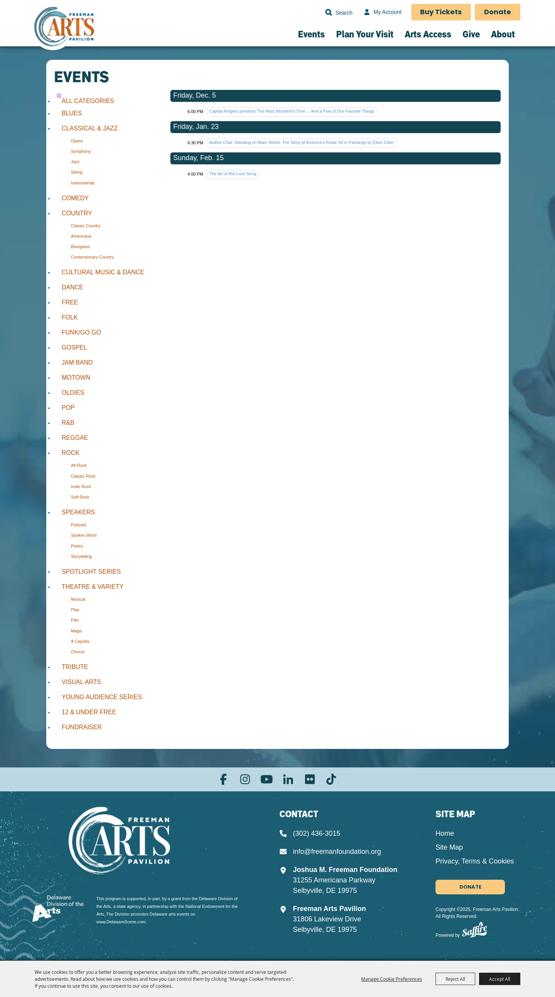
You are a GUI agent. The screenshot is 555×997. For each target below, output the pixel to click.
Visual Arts (81, 682)
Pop (68, 407)
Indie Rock (81, 486)
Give (471, 34)
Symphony (81, 151)
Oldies (73, 392)
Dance (72, 287)
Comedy (75, 198)
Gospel (74, 347)
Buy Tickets (441, 12)
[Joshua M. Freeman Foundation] (124, 841)
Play (75, 609)
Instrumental (82, 183)
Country (77, 213)
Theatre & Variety (92, 586)
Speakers (78, 512)
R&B (68, 422)
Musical (78, 599)
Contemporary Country (92, 257)
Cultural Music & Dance (103, 272)
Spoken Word (83, 535)
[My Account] (381, 12)
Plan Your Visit (365, 34)
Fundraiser (82, 727)
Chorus (77, 651)
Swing (76, 172)
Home (445, 834)
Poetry (77, 546)
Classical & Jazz (90, 128)
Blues (72, 113)
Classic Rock (83, 476)
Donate (497, 12)
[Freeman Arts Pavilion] (64, 29)
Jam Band (77, 362)
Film (75, 620)
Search (328, 12)
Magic (76, 631)
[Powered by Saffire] (474, 931)
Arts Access (428, 34)
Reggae (75, 437)
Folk (70, 317)
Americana (81, 236)
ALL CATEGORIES (88, 101)
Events (311, 34)
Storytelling (81, 556)
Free (70, 302)
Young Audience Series (102, 697)
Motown (76, 377)
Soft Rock (80, 497)
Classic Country (86, 225)
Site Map (449, 848)
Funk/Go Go (81, 332)
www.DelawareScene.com (121, 920)
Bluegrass (80, 246)
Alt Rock (79, 465)
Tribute (75, 667)
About (503, 34)
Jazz (75, 161)
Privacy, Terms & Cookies (475, 861)
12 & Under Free (89, 712)
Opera (77, 141)
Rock (70, 452)
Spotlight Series (91, 571)
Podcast (78, 524)
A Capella (80, 641)
